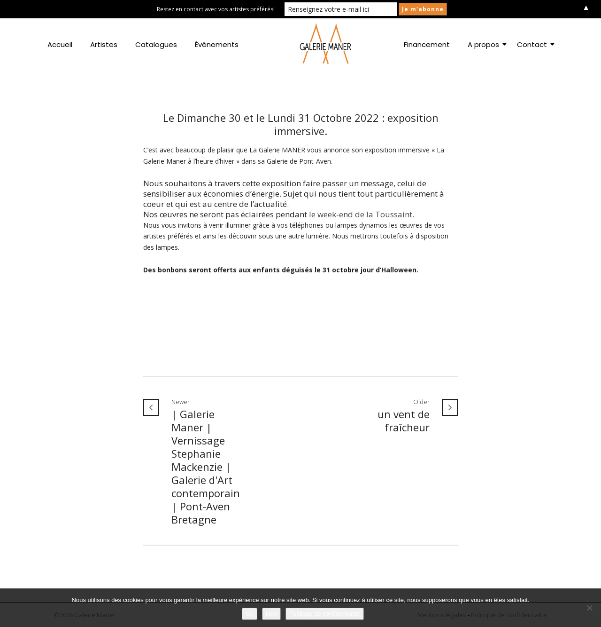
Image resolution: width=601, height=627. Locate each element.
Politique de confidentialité (324, 613)
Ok (250, 613)
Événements (217, 44)
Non (271, 613)
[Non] (589, 607)
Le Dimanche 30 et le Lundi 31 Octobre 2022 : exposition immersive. (301, 124)
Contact (534, 44)
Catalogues (156, 44)
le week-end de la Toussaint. (360, 214)
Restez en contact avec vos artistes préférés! (216, 9)
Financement (427, 44)
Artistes (103, 44)
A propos (485, 44)
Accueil (59, 44)
